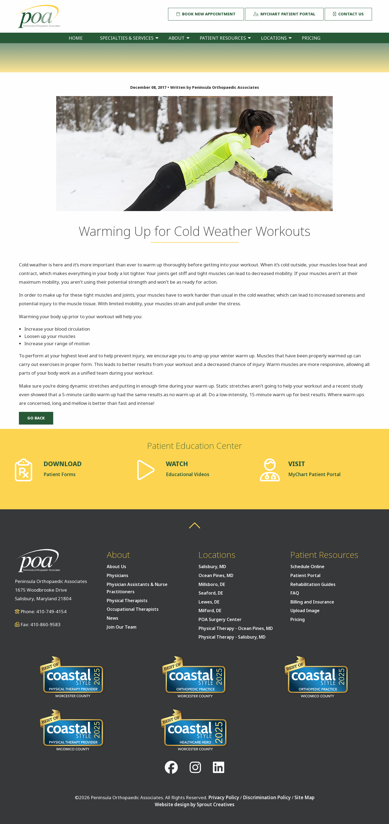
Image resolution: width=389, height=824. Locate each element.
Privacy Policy (223, 797)
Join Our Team (121, 627)
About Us (116, 566)
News (112, 618)
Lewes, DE (209, 602)
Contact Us (348, 13)
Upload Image (305, 610)
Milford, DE (210, 610)
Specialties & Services (126, 38)
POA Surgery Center (220, 619)
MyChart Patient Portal (284, 13)
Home (76, 38)
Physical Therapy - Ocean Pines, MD (236, 628)
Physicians (117, 575)
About (177, 38)
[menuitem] (75, 38)
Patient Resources (223, 38)
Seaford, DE (211, 593)
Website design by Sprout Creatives (194, 804)
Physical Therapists (127, 600)
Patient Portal (305, 575)
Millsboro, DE (212, 584)
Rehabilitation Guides (313, 584)
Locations (274, 38)
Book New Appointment (206, 13)
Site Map (304, 797)
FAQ (294, 593)
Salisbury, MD (212, 566)
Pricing (311, 38)
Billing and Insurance (312, 602)
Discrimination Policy (267, 797)
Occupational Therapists (133, 609)
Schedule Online (307, 566)
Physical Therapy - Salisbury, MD (232, 637)
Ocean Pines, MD (216, 575)
